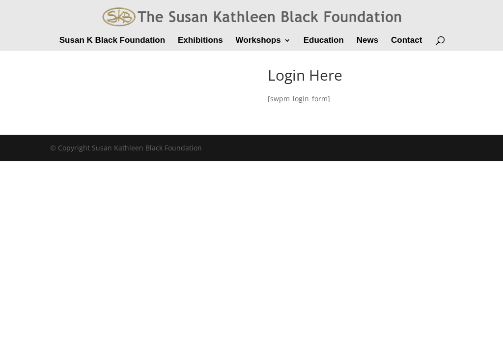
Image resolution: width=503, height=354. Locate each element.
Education (324, 41)
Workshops (258, 41)
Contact (406, 41)
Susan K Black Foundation (112, 41)
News (367, 41)
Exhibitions (200, 41)
